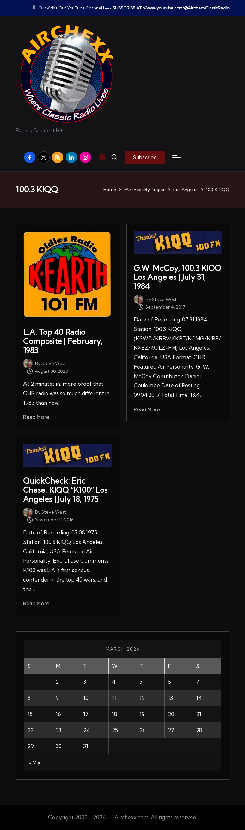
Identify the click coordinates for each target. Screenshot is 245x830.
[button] (145, 157)
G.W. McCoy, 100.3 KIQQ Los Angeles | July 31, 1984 (177, 277)
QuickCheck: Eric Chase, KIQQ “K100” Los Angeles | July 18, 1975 (65, 490)
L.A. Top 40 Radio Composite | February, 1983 (62, 341)
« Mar (35, 762)
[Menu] (176, 157)
